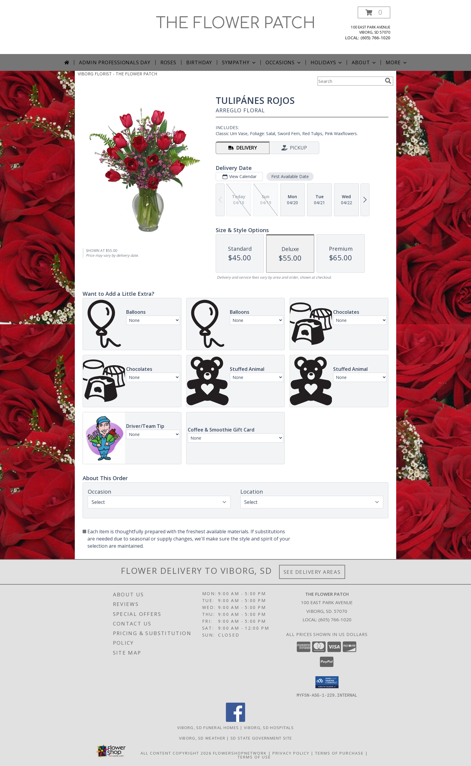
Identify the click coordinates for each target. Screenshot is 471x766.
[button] (374, 12)
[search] (388, 80)
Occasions (284, 62)
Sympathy (239, 62)
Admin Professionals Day (114, 62)
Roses (168, 62)
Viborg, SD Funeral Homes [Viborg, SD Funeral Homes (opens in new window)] (208, 727)
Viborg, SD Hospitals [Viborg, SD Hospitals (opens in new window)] (269, 727)
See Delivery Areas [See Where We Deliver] (312, 571)
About (364, 62)
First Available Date (290, 176)
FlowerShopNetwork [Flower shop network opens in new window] (240, 752)
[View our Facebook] (235, 720)
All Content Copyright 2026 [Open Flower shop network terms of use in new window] (176, 752)
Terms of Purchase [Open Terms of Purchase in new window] (339, 752)
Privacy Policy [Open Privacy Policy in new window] (290, 752)
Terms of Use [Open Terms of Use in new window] (254, 756)
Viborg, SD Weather (202, 737)
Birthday (199, 62)
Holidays (327, 62)
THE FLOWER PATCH (235, 23)
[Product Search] (350, 81)
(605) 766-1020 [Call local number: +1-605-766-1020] (375, 38)
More (397, 62)
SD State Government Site (261, 737)
